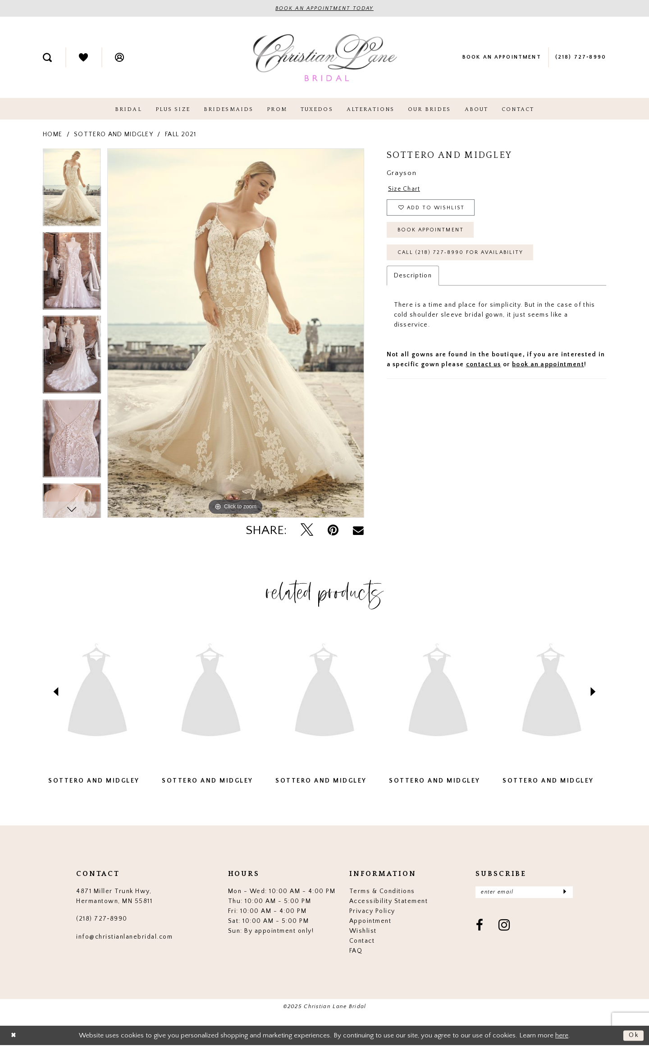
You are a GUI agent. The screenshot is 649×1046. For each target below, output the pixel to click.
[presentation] (97, 692)
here (561, 1035)
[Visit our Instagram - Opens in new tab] (504, 926)
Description (413, 279)
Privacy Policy (372, 911)
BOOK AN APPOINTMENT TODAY (324, 9)
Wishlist (363, 931)
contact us (483, 368)
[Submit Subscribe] (564, 892)
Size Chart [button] (404, 189)
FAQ (356, 950)
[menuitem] (47, 57)
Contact (362, 941)
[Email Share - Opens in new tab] (358, 530)
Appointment (370, 921)
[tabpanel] (72, 190)
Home (52, 134)
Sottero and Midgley (113, 134)
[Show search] (47, 57)
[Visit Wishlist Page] (83, 57)
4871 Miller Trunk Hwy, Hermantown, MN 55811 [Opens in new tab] (114, 896)
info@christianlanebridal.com (124, 936)
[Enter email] (524, 892)
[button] (119, 57)
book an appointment (548, 368)
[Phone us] (580, 57)
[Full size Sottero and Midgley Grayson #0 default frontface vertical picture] (236, 333)
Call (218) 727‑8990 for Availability (463, 256)
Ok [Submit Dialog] (634, 1035)
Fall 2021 (181, 134)
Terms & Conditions (382, 891)
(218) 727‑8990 (102, 919)
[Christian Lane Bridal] (324, 57)
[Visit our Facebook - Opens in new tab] (479, 926)
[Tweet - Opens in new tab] (307, 530)
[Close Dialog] (14, 1036)
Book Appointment (432, 232)
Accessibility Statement (388, 901)
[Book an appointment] (501, 57)
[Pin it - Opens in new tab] (333, 531)
